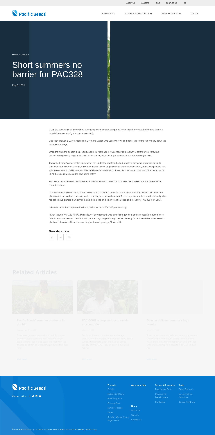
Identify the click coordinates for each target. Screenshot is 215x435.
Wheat (110, 412)
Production (160, 402)
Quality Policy (91, 429)
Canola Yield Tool (187, 402)
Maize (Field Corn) (116, 394)
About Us (130, 3)
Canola (111, 389)
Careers (145, 3)
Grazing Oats (114, 403)
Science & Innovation (138, 13)
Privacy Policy (78, 429)
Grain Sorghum (115, 398)
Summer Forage (115, 408)
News (157, 3)
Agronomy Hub (171, 13)
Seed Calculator (186, 389)
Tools (194, 13)
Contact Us (171, 3)
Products (108, 13)
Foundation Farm (163, 389)
